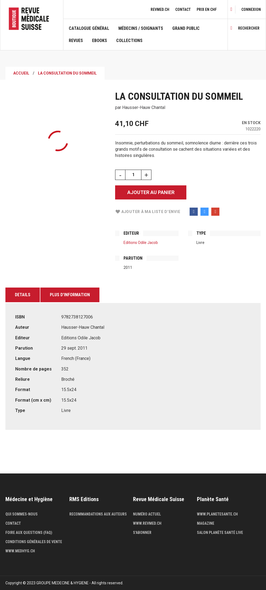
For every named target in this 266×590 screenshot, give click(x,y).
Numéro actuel (147, 514)
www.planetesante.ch (217, 514)
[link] (251, 9)
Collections (129, 40)
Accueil (21, 73)
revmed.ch (160, 9)
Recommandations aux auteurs (98, 514)
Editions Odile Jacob (141, 242)
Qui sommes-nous (21, 514)
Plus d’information (70, 294)
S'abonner (142, 532)
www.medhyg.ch (20, 551)
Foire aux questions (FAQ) (28, 532)
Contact (183, 9)
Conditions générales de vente (33, 542)
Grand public (186, 28)
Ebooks (99, 40)
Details (22, 294)
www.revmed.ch (147, 523)
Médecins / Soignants (140, 28)
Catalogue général (89, 28)
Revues (76, 40)
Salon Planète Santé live (220, 532)
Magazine (205, 523)
